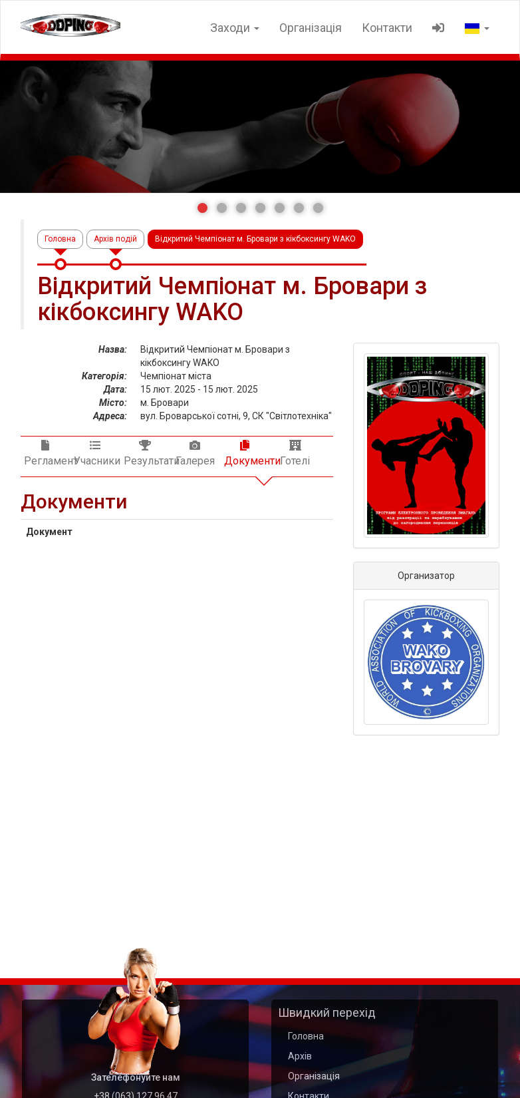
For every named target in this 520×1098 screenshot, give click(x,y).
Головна (60, 239)
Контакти (387, 28)
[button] (202, 208)
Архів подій (115, 239)
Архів (300, 1056)
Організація (310, 28)
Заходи (234, 28)
